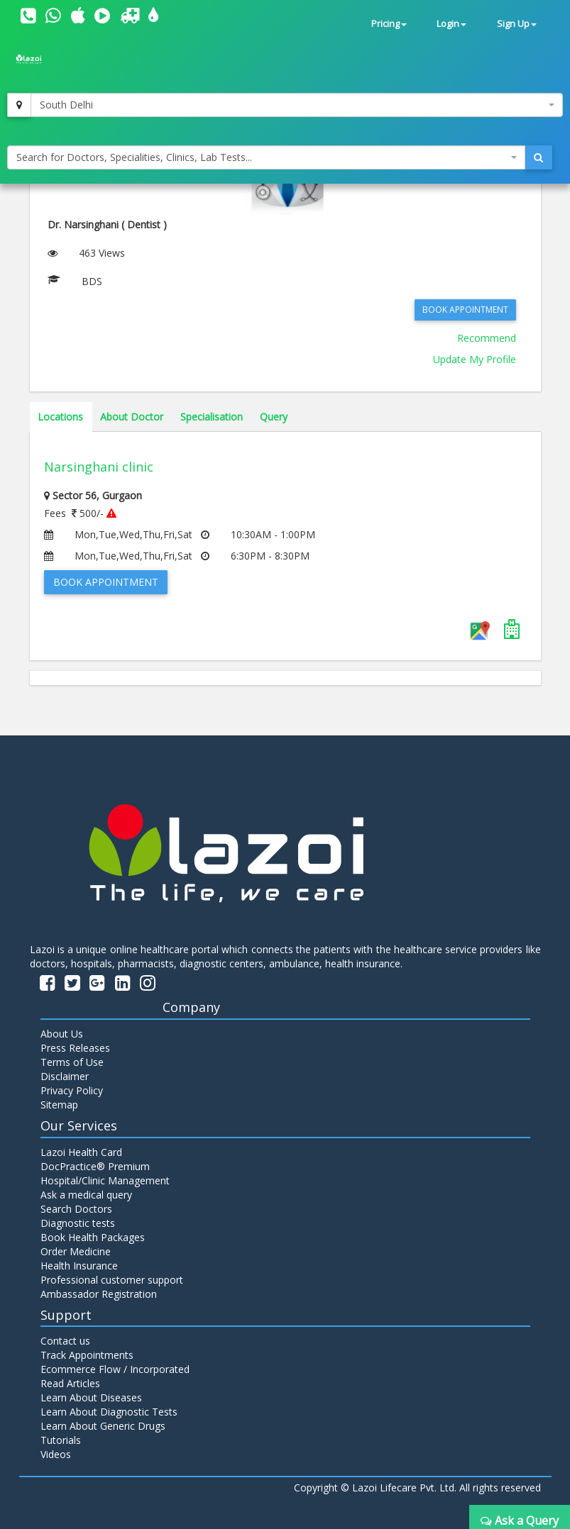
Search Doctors (76, 1209)
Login (451, 24)
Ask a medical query (86, 1194)
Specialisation (211, 416)
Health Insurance (79, 1265)
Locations (60, 416)
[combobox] (297, 105)
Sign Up (517, 24)
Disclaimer (64, 1076)
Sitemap (59, 1104)
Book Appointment (465, 310)
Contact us (65, 1340)
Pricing (389, 24)
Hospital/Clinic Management (105, 1180)
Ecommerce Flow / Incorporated (115, 1369)
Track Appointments (86, 1355)
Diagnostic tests (77, 1223)
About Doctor (131, 416)
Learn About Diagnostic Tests (108, 1411)
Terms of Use (72, 1062)
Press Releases (75, 1048)
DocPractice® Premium (95, 1166)
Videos (55, 1454)
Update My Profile (474, 359)
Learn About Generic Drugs (102, 1426)
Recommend (486, 338)
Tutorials (60, 1440)
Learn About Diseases (91, 1397)
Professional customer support (111, 1279)
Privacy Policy (71, 1090)
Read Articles (70, 1383)
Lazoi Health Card (81, 1152)
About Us (61, 1033)
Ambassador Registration (98, 1294)
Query (273, 416)
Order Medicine (75, 1251)
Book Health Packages (92, 1237)
